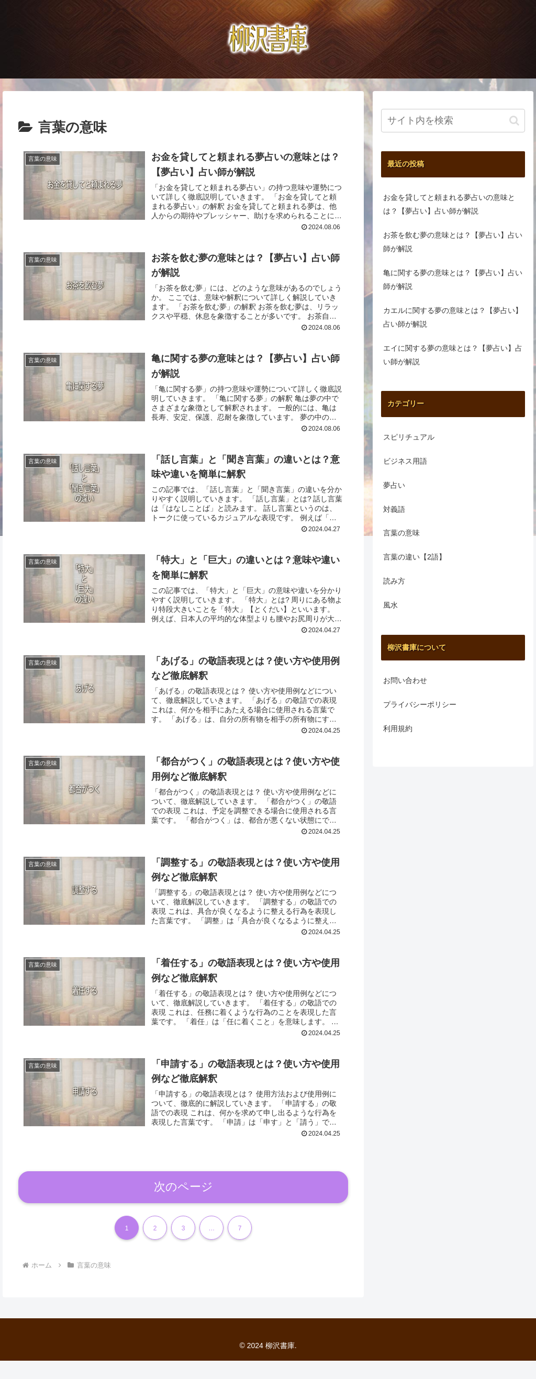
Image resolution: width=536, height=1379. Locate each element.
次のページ (183, 1204)
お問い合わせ (405, 680)
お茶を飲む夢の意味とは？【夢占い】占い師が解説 (452, 242)
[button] (514, 121)
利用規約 (397, 728)
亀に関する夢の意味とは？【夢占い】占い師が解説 (452, 279)
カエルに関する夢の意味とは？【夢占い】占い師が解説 (452, 317)
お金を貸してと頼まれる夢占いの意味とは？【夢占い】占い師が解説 (449, 204)
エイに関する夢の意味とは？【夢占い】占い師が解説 (452, 355)
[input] (452, 120)
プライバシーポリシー (419, 704)
